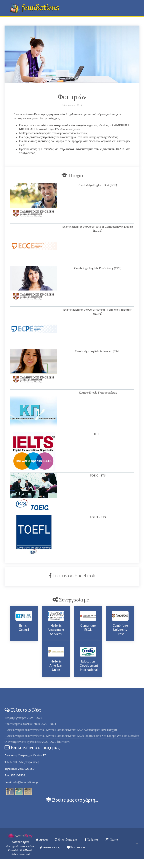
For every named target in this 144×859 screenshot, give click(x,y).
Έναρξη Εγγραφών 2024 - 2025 (23, 717)
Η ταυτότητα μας (66, 839)
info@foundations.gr (25, 782)
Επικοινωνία (76, 847)
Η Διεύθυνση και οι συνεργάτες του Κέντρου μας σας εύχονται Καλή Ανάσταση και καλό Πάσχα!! (61, 729)
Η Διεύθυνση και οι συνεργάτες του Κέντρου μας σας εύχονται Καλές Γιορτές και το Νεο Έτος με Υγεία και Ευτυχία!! (72, 735)
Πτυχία (111, 839)
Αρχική (42, 839)
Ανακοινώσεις (49, 847)
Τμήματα (91, 839)
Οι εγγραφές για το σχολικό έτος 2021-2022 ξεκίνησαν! (37, 741)
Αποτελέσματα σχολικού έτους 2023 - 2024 (30, 723)
